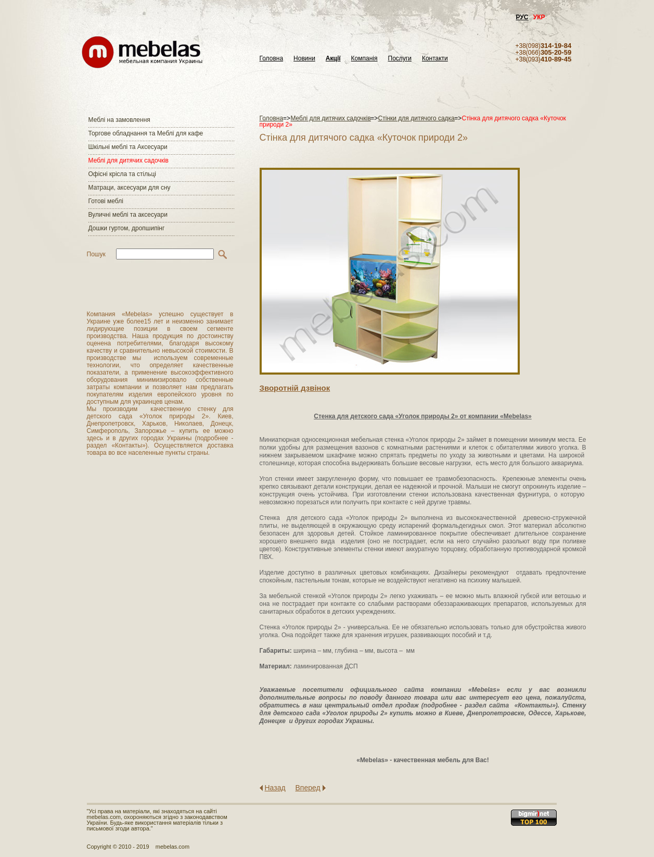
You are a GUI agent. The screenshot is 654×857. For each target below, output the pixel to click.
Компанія (364, 58)
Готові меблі (105, 201)
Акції (333, 58)
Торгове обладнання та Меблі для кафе (145, 133)
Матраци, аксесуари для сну (129, 187)
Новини (304, 58)
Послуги (400, 58)
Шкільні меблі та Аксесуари (128, 147)
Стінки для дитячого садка (416, 118)
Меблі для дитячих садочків (128, 160)
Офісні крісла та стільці (122, 174)
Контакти (435, 58)
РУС (522, 17)
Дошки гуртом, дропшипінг (126, 228)
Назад (275, 788)
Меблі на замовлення (119, 119)
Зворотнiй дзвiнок (295, 387)
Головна (272, 58)
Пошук (96, 254)
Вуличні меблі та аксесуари (128, 214)
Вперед (308, 788)
